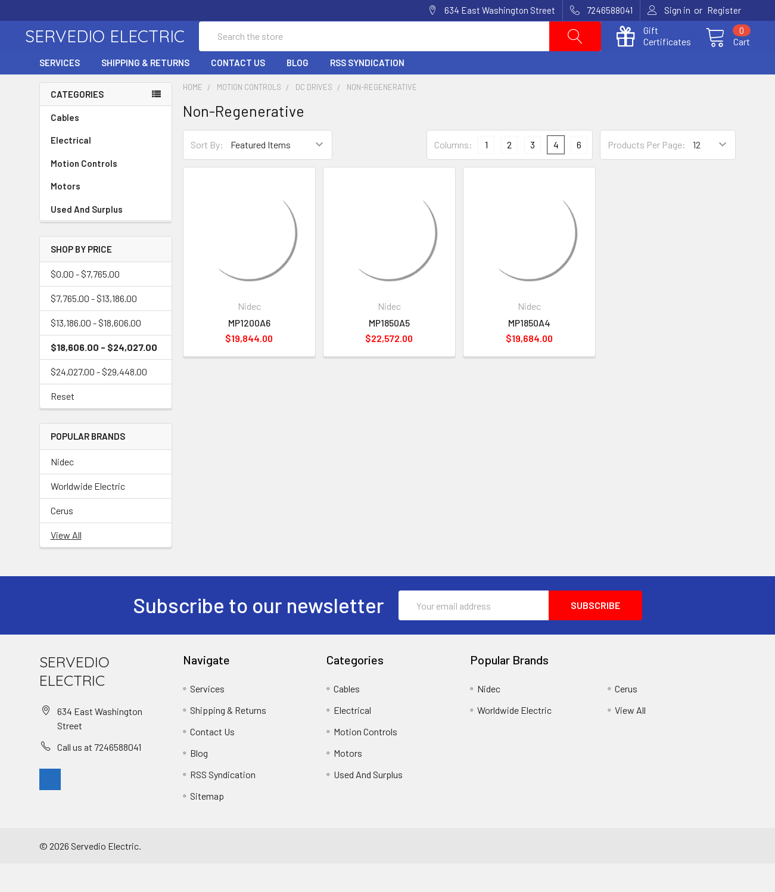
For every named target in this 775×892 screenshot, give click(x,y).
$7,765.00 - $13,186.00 (94, 326)
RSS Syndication (367, 91)
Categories (77, 122)
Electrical (106, 169)
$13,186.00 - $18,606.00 (96, 351)
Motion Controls (106, 192)
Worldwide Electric (88, 514)
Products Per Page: (647, 173)
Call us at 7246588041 (99, 775)
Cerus (62, 539)
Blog (298, 91)
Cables (106, 146)
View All (66, 563)
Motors (65, 214)
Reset (62, 424)
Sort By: (207, 173)
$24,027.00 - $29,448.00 (99, 400)
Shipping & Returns (145, 91)
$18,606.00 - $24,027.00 (104, 375)
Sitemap (207, 824)
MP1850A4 (529, 351)
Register (724, 10)
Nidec (62, 490)
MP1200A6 (249, 351)
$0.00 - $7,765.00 (85, 302)
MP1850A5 (389, 351)
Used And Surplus (87, 237)
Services (59, 91)
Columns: (453, 172)
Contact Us (238, 91)
